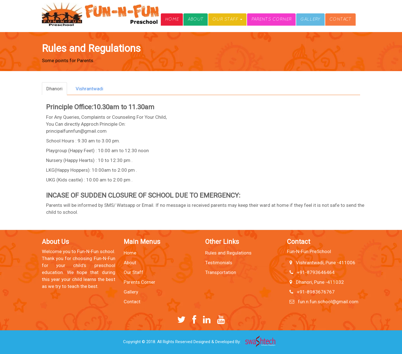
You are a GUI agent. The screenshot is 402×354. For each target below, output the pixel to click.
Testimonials (218, 262)
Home (172, 19)
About (196, 19)
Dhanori (54, 88)
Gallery (310, 19)
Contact (340, 19)
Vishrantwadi (89, 88)
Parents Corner (271, 19)
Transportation (220, 272)
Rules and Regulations (228, 253)
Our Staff (227, 19)
